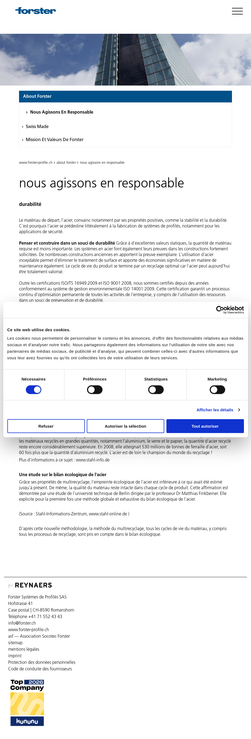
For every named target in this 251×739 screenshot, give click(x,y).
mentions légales (23, 649)
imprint (14, 655)
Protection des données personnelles (41, 662)
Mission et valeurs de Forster (54, 139)
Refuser (46, 426)
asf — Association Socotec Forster (39, 636)
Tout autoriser (205, 426)
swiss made (37, 126)
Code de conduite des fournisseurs (40, 668)
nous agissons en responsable (61, 112)
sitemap (15, 642)
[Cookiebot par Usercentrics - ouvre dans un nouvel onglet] (220, 310)
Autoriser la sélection (125, 426)
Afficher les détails (215, 409)
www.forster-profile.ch (35, 162)
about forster (37, 96)
